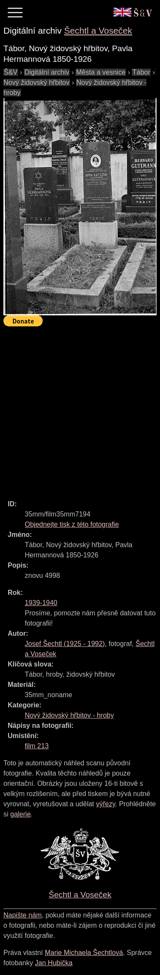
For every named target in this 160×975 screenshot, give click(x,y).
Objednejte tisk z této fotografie (72, 524)
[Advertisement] (80, 409)
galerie (20, 814)
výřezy (105, 804)
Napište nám (22, 915)
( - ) (65, 643)
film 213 (37, 746)
